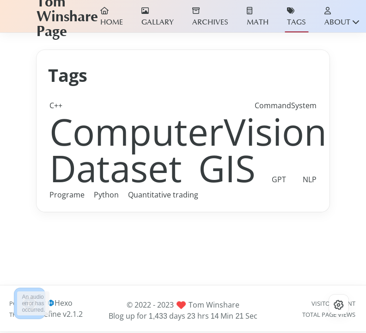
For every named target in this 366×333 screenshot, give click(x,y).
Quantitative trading (163, 195)
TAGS (296, 17)
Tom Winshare (214, 305)
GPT (279, 179)
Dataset (115, 167)
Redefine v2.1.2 (56, 314)
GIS (227, 167)
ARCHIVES (210, 17)
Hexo (64, 303)
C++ (55, 105)
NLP (310, 179)
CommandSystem (286, 105)
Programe (67, 195)
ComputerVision (188, 131)
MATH (257, 17)
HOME (111, 17)
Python (106, 195)
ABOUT (342, 17)
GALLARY (157, 17)
